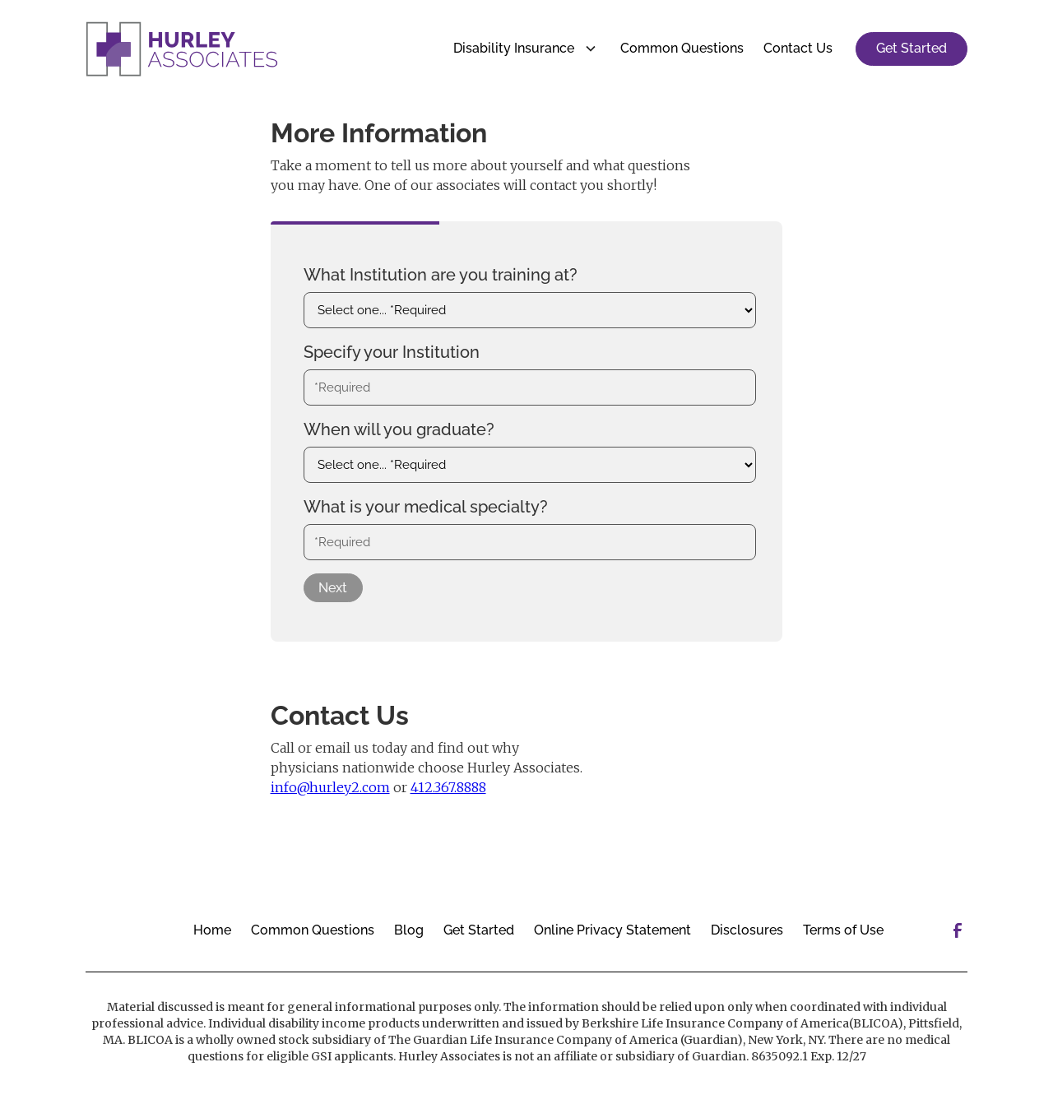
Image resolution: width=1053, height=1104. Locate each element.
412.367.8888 (448, 787)
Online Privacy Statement (612, 930)
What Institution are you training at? (441, 275)
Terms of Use (843, 930)
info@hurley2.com (330, 787)
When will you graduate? (399, 429)
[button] (520, 48)
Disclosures (747, 930)
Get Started (911, 48)
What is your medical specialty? (426, 507)
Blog (409, 930)
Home (212, 930)
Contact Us (798, 48)
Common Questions (682, 48)
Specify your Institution (392, 352)
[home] (182, 49)
